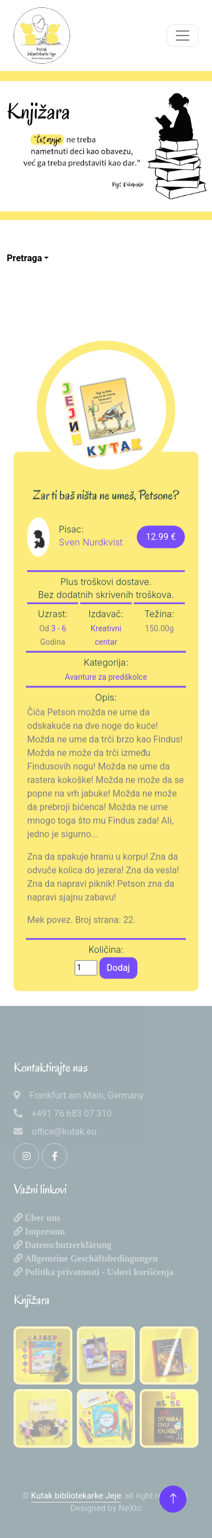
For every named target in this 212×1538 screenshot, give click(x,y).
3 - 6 (58, 660)
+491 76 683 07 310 (71, 1113)
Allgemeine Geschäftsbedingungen (90, 1258)
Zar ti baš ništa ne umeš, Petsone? (106, 527)
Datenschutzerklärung (67, 1244)
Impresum (44, 1231)
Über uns (41, 1217)
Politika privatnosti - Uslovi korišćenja (98, 1271)
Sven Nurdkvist (91, 573)
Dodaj (118, 999)
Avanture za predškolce (106, 709)
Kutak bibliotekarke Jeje (76, 1495)
